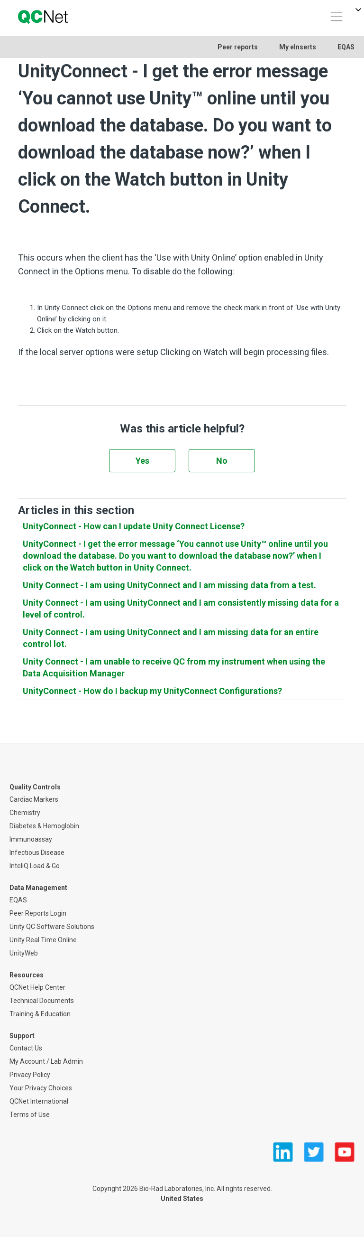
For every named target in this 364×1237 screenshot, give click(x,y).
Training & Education (40, 1014)
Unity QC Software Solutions (51, 926)
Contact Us (25, 1048)
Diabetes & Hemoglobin (44, 826)
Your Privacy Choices (40, 1088)
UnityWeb (23, 953)
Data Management (38, 887)
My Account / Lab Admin (46, 1061)
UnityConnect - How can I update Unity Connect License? (134, 526)
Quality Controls (35, 787)
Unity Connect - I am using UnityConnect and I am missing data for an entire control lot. (170, 638)
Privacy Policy (29, 1074)
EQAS (346, 47)
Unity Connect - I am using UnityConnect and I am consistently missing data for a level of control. (181, 608)
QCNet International (38, 1101)
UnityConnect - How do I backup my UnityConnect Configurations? (152, 691)
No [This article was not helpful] (222, 461)
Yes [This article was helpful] (142, 461)
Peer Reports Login (37, 913)
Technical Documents (41, 1000)
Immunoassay (30, 839)
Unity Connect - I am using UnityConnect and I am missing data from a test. (169, 585)
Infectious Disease (36, 852)
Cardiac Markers (33, 799)
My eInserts (297, 47)
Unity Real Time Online (43, 940)
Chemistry (24, 812)
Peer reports (238, 47)
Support (22, 1036)
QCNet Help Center (37, 987)
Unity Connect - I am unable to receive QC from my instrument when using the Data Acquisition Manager (174, 667)
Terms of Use (29, 1114)
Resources (26, 975)
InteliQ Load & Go (34, 866)
